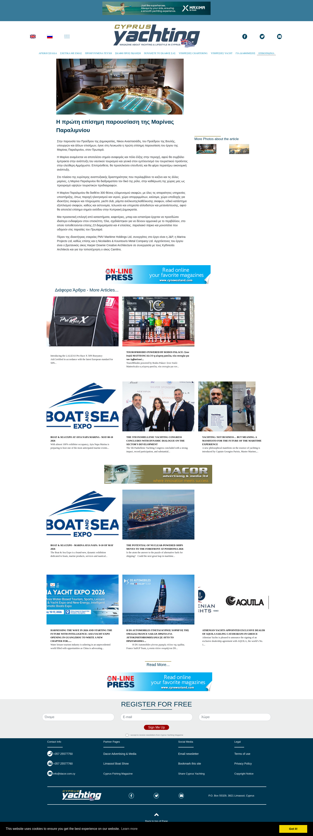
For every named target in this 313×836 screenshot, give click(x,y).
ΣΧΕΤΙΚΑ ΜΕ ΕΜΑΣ (71, 53)
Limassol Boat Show (116, 763)
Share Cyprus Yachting (191, 773)
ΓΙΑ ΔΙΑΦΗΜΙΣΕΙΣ (245, 53)
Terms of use (242, 753)
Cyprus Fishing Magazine (118, 773)
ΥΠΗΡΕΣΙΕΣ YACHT (221, 53)
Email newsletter (188, 753)
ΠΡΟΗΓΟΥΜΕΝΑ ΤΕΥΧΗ (98, 53)
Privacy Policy (243, 763)
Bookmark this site (189, 763)
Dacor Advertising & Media (119, 753)
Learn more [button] (129, 828)
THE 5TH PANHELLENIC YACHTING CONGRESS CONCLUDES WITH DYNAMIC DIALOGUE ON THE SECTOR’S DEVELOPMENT (155, 441)
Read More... (158, 664)
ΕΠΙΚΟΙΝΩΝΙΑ (266, 53)
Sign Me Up (156, 727)
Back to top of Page (156, 821)
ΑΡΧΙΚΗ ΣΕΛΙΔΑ (48, 53)
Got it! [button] (293, 828)
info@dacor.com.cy (64, 773)
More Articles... (103, 290)
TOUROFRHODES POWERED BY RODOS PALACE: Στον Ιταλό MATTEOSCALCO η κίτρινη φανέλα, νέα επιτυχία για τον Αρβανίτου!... (157, 356)
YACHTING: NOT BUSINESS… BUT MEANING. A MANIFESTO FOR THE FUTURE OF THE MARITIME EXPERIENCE (231, 441)
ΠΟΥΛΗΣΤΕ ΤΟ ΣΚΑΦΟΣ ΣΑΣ (159, 53)
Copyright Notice (244, 773)
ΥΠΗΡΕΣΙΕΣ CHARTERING (193, 53)
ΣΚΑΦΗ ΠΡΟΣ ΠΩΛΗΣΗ (128, 53)
